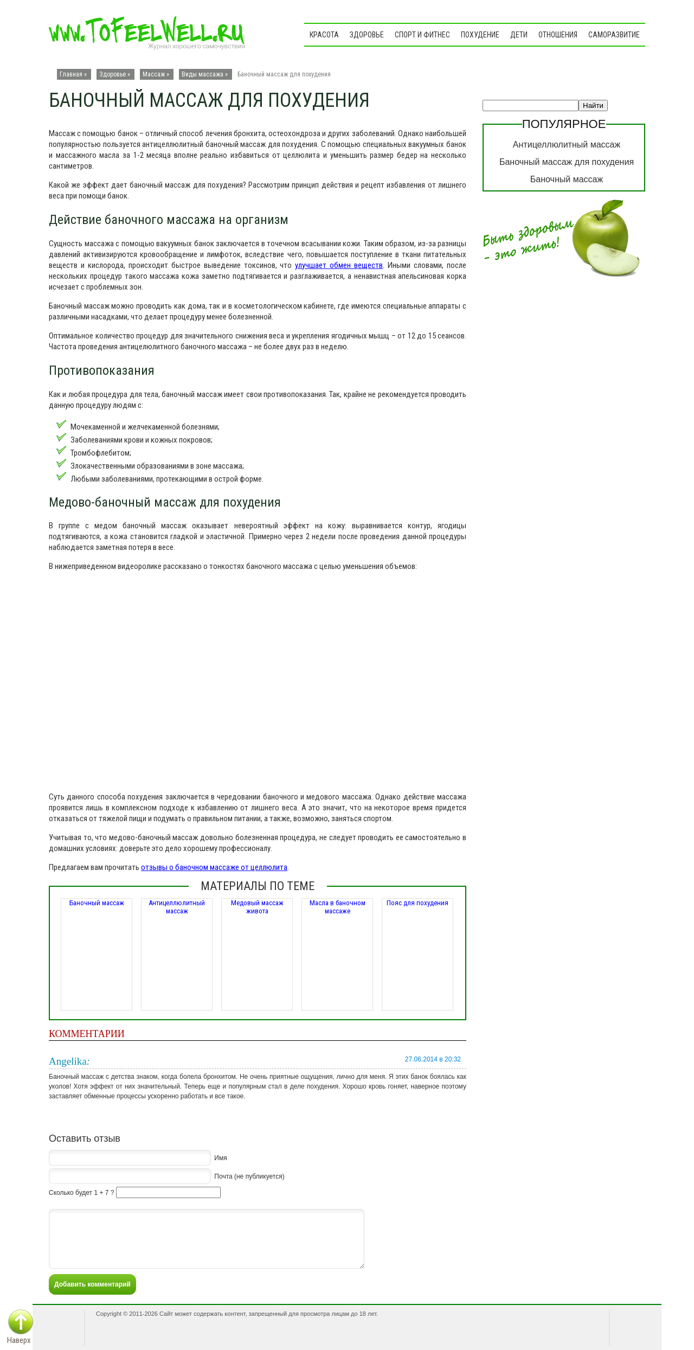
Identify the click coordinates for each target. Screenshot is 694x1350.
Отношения (557, 34)
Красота (324, 34)
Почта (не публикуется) (249, 1176)
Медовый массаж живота (257, 907)
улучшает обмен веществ (339, 265)
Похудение (480, 34)
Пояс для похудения (417, 903)
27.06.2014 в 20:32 (433, 1059)
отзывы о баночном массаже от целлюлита (214, 867)
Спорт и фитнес (422, 34)
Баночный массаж (96, 903)
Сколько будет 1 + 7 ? (81, 1193)
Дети (519, 34)
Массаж (154, 74)
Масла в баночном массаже (337, 907)
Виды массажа (202, 74)
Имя (220, 1158)
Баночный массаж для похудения (566, 162)
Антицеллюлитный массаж (177, 907)
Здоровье (367, 34)
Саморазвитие (614, 34)
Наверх (19, 1340)
